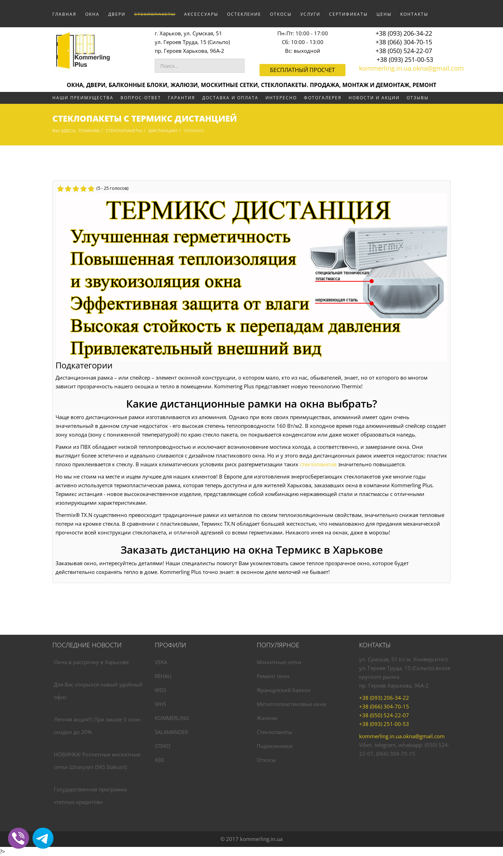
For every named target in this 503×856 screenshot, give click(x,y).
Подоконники (275, 745)
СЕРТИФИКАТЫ (348, 14)
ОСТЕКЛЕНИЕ (244, 14)
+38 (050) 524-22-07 (404, 50)
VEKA (161, 662)
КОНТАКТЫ (414, 14)
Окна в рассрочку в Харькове (91, 662)
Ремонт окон (273, 675)
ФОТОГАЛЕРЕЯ (323, 98)
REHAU (163, 675)
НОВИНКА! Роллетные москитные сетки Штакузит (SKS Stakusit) (97, 760)
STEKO (162, 745)
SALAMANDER (171, 731)
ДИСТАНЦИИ (162, 130)
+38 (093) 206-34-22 (404, 33)
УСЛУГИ (310, 14)
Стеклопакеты (274, 731)
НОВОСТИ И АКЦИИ (374, 98)
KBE (159, 759)
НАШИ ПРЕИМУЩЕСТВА (83, 98)
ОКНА (92, 14)
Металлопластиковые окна (291, 703)
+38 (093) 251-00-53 (405, 59)
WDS (160, 689)
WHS (160, 703)
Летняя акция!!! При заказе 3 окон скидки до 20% (97, 725)
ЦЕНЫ (384, 14)
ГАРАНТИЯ (181, 98)
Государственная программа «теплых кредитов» (90, 795)
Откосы (266, 759)
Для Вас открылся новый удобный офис (98, 690)
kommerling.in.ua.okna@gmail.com (411, 68)
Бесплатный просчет (302, 70)
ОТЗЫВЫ (418, 98)
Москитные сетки (279, 662)
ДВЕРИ (116, 14)
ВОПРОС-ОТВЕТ (141, 98)
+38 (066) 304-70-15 (404, 42)
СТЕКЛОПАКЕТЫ (154, 14)
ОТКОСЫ (281, 14)
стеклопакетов (318, 464)
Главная (64, 14)
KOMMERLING (172, 717)
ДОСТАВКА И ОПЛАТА (230, 98)
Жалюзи (267, 717)
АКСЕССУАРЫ (201, 14)
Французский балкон (284, 689)
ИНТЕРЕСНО (281, 98)
